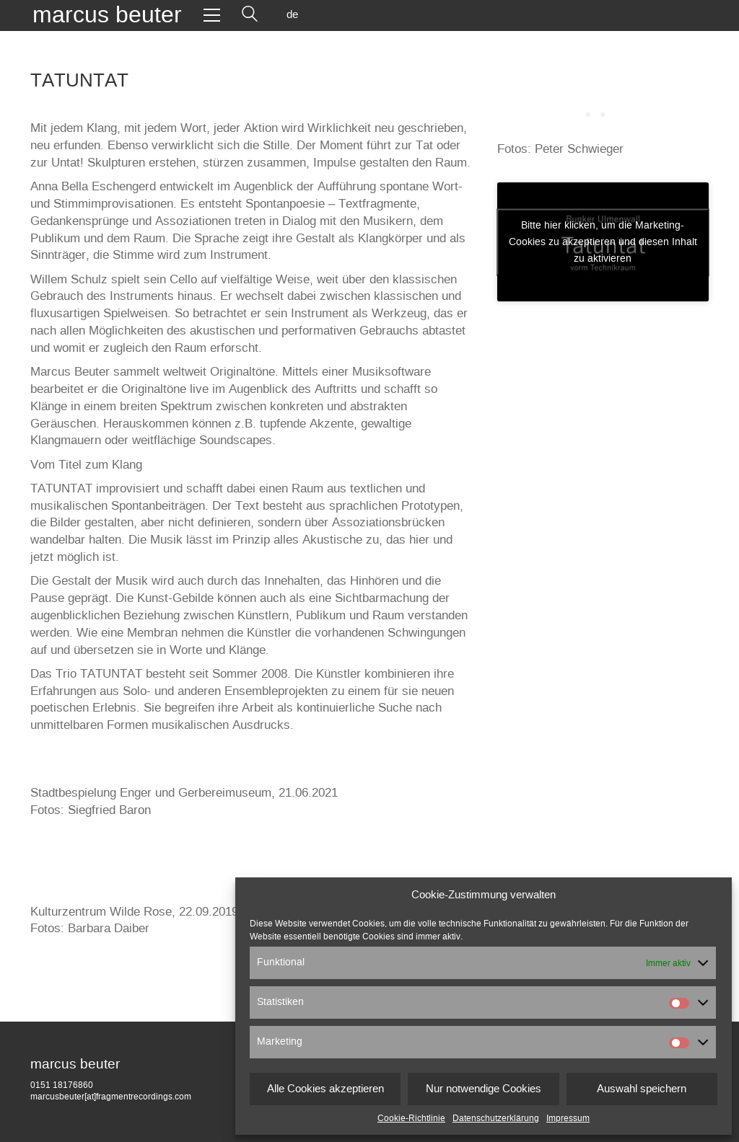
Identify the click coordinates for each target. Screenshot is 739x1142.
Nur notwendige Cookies (483, 1089)
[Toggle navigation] (212, 15)
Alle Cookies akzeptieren (325, 1089)
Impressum (568, 1118)
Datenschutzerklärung (495, 1118)
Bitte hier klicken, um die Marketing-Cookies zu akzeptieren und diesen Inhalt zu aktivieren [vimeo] (603, 241)
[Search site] (250, 15)
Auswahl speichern (641, 1089)
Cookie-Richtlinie (411, 1118)
